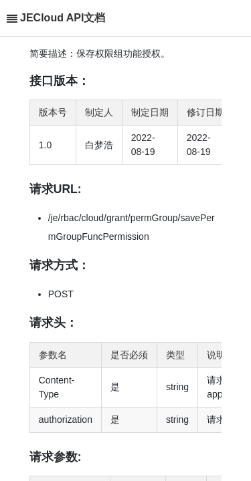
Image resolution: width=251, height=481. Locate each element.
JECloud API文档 (62, 17)
